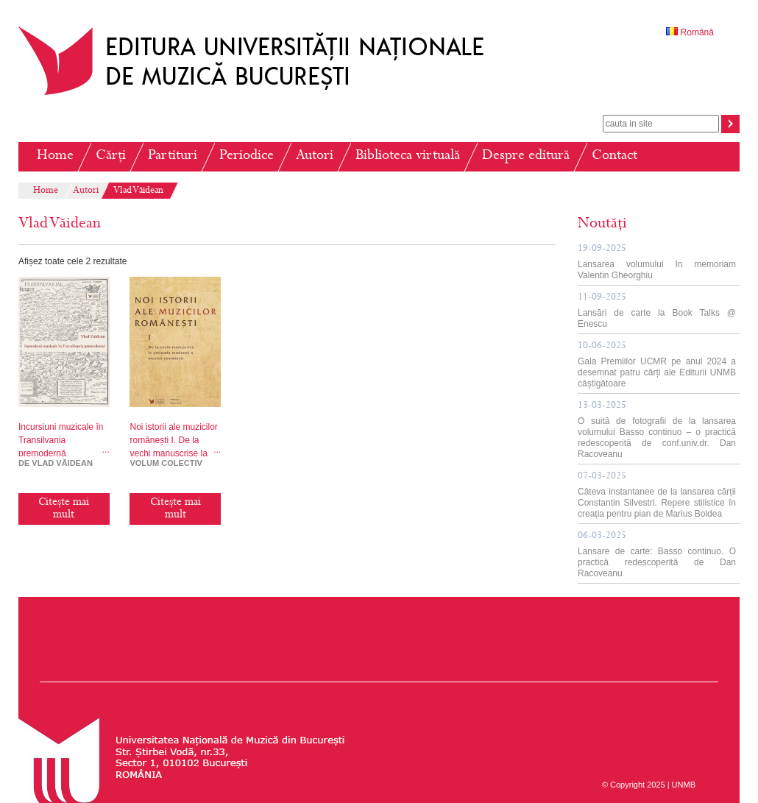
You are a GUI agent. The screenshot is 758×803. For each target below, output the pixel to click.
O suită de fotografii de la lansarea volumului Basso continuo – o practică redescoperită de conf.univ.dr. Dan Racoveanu (657, 430)
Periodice (246, 156)
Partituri (172, 156)
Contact (614, 156)
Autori (314, 156)
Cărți (111, 156)
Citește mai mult (63, 509)
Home (55, 156)
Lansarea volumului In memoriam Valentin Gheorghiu (657, 262)
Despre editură (526, 156)
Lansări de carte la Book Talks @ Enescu (657, 311)
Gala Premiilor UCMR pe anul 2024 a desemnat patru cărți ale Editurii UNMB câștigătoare (657, 365)
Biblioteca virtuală (407, 156)
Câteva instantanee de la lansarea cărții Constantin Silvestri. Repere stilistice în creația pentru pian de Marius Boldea (657, 495)
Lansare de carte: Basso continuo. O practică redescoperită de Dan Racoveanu (657, 555)
